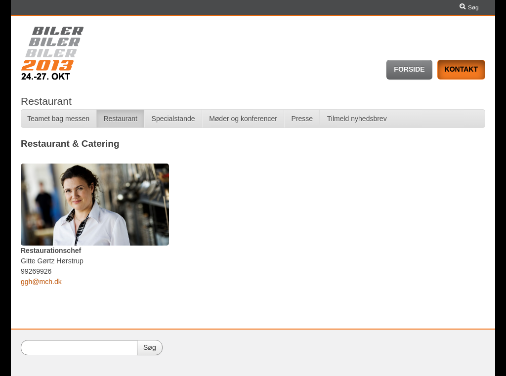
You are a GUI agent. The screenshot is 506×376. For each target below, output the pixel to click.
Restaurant (120, 119)
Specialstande (173, 119)
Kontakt (461, 69)
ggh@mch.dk (41, 282)
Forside (409, 69)
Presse (302, 119)
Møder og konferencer (243, 119)
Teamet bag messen (58, 119)
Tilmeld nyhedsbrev (357, 119)
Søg (468, 7)
